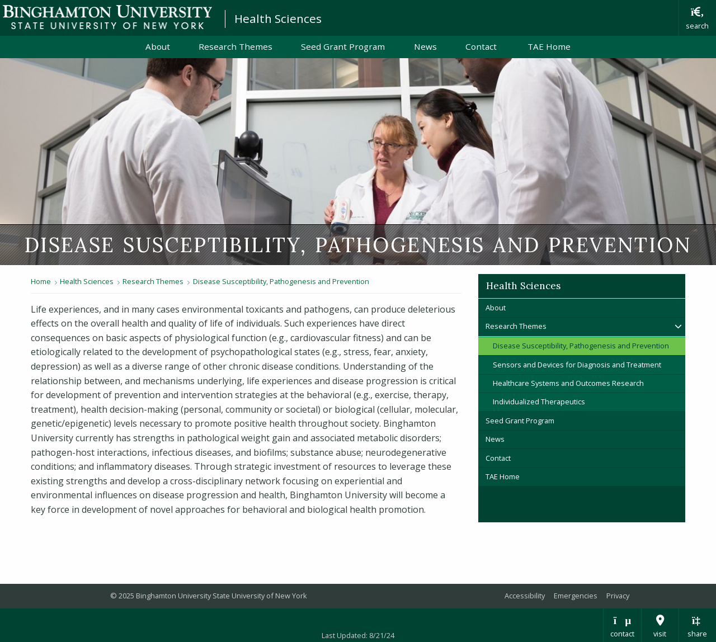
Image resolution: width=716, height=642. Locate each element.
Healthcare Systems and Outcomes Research (568, 383)
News (425, 46)
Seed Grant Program (343, 46)
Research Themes (235, 46)
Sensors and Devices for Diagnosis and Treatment (577, 365)
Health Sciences (278, 18)
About (157, 46)
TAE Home (549, 46)
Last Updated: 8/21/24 (358, 635)
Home (41, 281)
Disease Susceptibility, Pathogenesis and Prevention (281, 281)
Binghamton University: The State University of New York (107, 17)
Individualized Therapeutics (539, 401)
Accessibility (525, 596)
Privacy (617, 596)
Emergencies (575, 596)
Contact (482, 46)
